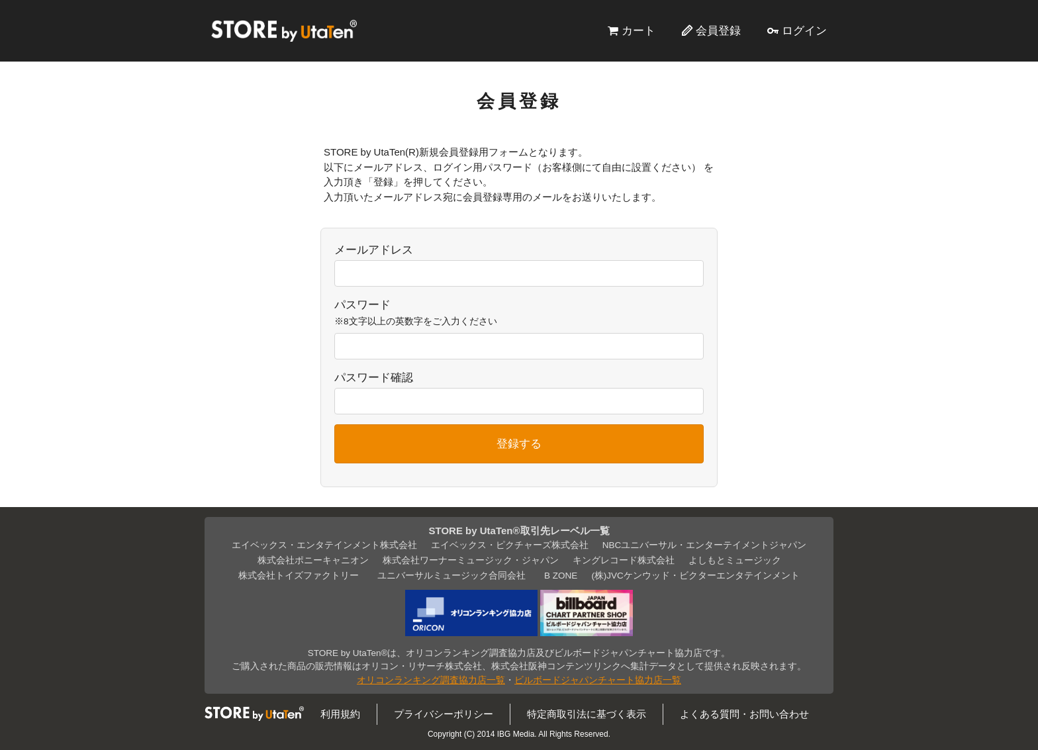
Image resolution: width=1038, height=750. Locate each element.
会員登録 (718, 30)
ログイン (804, 30)
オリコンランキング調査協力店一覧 (431, 680)
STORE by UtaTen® (284, 30)
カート (638, 30)
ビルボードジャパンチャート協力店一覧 (597, 680)
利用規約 (340, 714)
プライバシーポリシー (443, 714)
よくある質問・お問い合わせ (744, 714)
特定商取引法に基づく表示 (586, 714)
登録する (519, 443)
